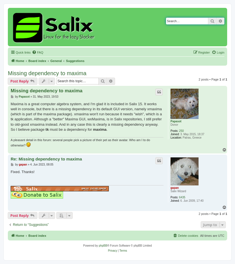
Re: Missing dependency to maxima (46, 159)
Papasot (176, 121)
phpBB (103, 245)
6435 (182, 197)
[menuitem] (37, 52)
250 (181, 130)
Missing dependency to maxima (47, 73)
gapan (175, 187)
